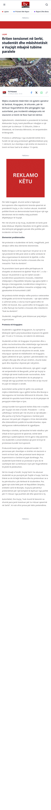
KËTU (13, 552)
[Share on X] (36, 92)
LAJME (4, 34)
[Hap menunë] (4, 4)
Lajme (5, 11)
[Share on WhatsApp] (41, 92)
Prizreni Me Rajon (21, 11)
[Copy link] (46, 92)
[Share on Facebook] (31, 92)
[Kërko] (46, 4)
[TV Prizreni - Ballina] (25, 4)
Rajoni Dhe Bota (41, 11)
